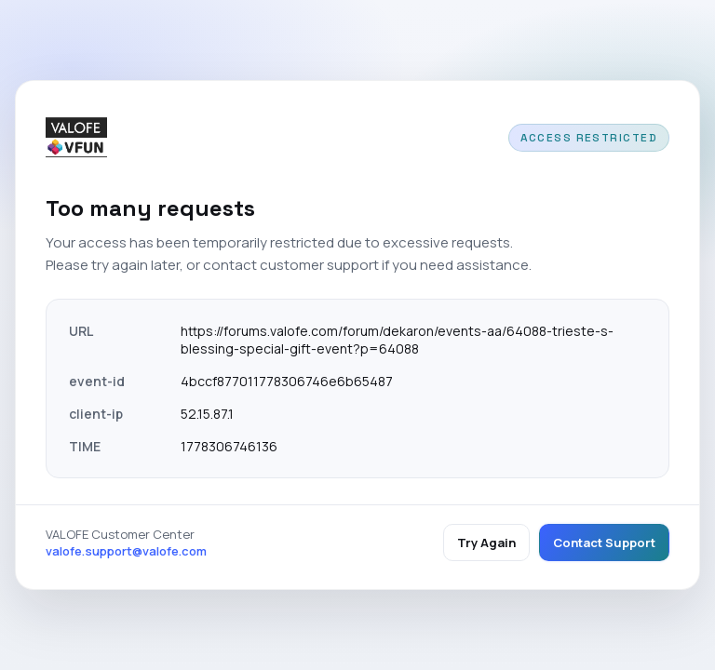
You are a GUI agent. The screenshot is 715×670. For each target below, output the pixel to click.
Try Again (486, 542)
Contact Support (604, 542)
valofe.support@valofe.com (126, 551)
